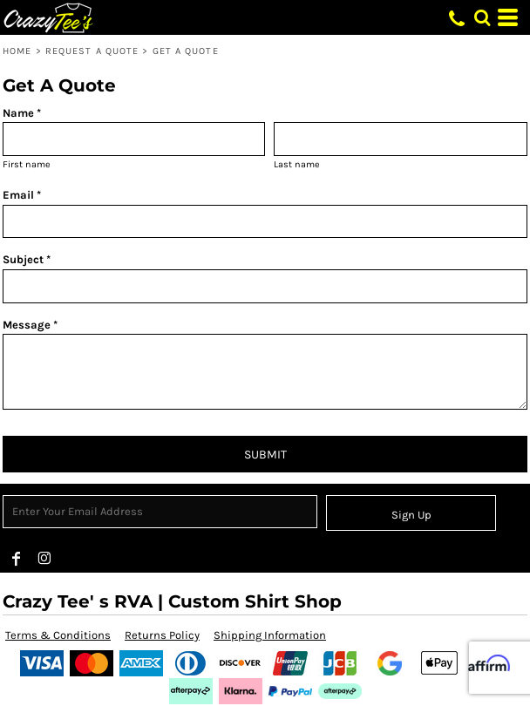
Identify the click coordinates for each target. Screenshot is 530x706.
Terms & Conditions (58, 635)
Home (17, 51)
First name (27, 164)
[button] (482, 17)
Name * (22, 112)
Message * (30, 324)
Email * (22, 194)
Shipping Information (270, 635)
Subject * (27, 259)
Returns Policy (162, 635)
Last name (297, 164)
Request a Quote (92, 51)
